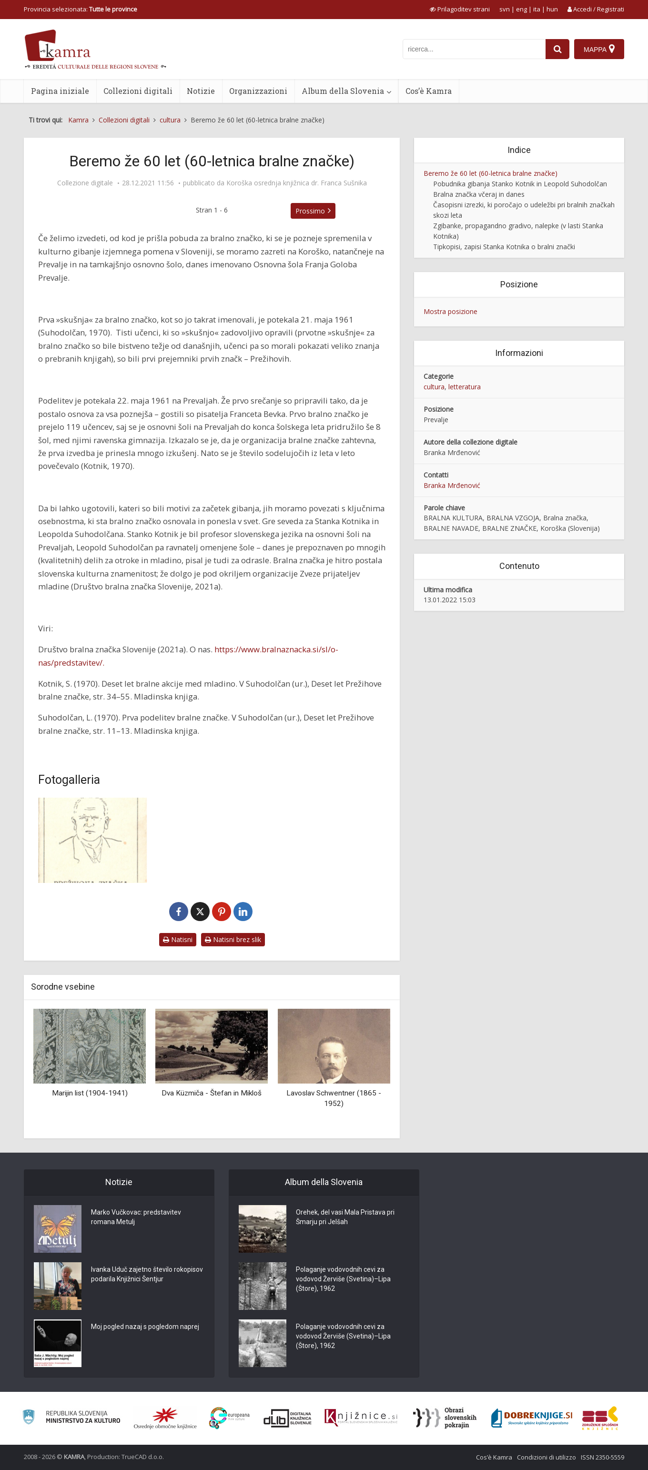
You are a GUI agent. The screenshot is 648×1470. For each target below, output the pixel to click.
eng (521, 9)
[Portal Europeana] (229, 1418)
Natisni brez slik (233, 939)
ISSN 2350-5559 (602, 1457)
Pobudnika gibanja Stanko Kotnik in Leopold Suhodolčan (520, 183)
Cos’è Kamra (428, 91)
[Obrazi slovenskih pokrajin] (444, 1418)
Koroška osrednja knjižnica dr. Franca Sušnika (296, 183)
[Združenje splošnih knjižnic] (600, 1418)
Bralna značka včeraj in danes (479, 194)
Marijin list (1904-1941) (90, 1093)
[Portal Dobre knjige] (531, 1418)
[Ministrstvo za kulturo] (71, 1418)
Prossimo (310, 210)
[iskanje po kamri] (474, 49)
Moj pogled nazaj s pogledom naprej (145, 1326)
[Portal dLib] (288, 1418)
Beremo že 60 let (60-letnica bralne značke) (490, 173)
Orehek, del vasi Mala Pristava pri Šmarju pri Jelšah (345, 1217)
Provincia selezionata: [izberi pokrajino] (80, 9)
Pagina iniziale (60, 91)
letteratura (464, 386)
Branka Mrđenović (452, 485)
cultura (434, 386)
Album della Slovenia (343, 91)
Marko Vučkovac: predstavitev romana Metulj (136, 1217)
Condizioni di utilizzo (546, 1457)
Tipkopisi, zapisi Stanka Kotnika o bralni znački (504, 246)
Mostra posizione (450, 311)
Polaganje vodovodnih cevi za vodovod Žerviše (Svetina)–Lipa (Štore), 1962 (343, 1279)
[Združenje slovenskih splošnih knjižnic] (361, 1418)
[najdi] (557, 49)
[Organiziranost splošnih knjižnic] (165, 1418)
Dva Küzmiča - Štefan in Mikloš (212, 1093)
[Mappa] (599, 49)
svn (504, 9)
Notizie (201, 91)
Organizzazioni (258, 91)
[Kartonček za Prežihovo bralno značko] (93, 840)
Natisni (177, 939)
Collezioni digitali (137, 91)
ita (536, 9)
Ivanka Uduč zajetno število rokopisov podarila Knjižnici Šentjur (147, 1274)
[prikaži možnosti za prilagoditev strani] (460, 9)
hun (552, 9)
